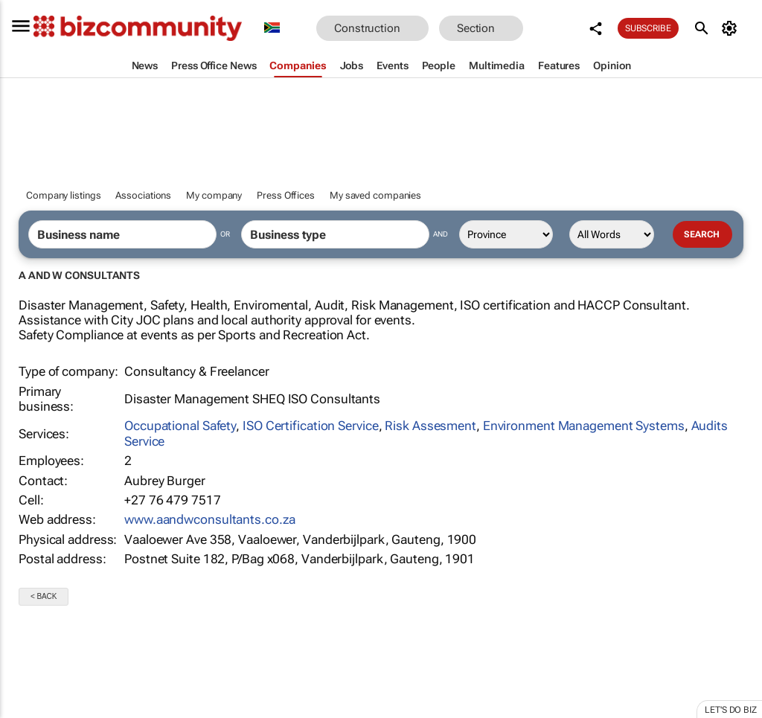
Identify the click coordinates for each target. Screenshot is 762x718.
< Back (44, 596)
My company (214, 195)
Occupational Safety (180, 425)
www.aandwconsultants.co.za (209, 519)
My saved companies (375, 195)
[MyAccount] (731, 28)
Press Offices (286, 195)
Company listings (63, 195)
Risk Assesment (430, 425)
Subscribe (648, 28)
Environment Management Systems (584, 425)
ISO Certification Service (311, 425)
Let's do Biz (731, 710)
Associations (143, 195)
